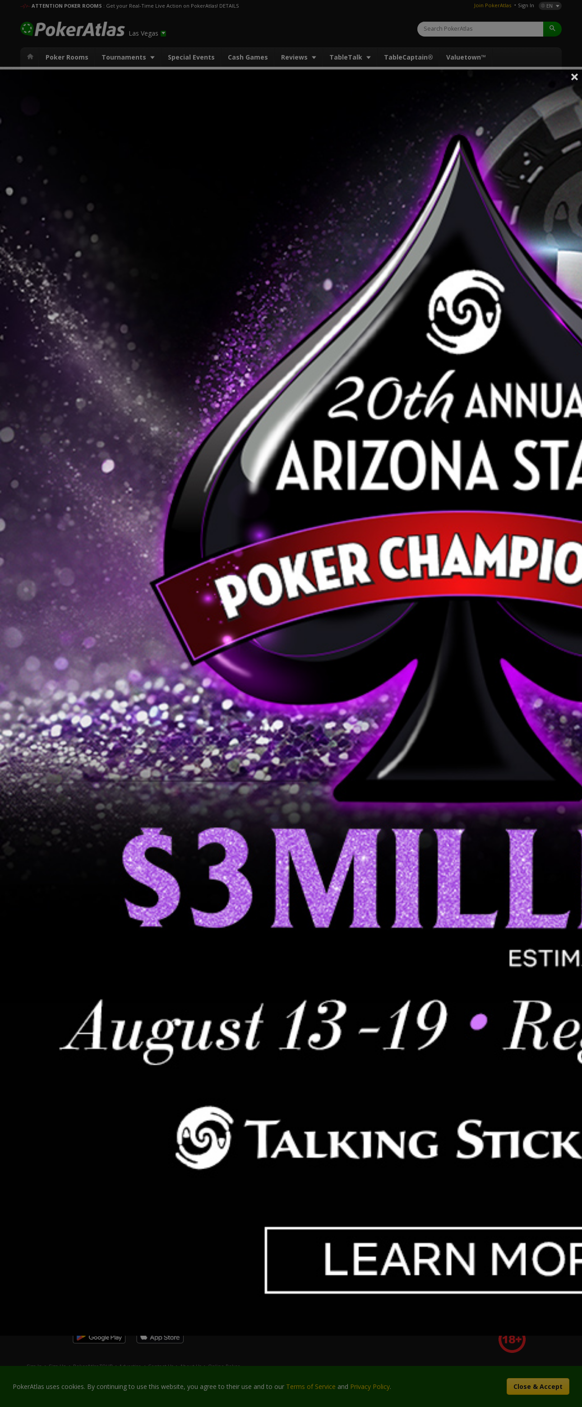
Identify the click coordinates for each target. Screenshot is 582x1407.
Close (575, 76)
